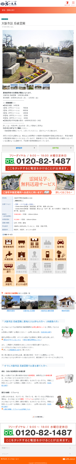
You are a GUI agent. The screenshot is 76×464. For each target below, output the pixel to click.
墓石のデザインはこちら (12, 340)
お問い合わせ (70, 459)
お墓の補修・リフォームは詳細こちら (16, 409)
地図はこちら (19, 200)
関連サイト (6, 448)
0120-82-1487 (46, 332)
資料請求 (19, 148)
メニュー (5, 454)
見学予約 (55, 148)
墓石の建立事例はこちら (32, 340)
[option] (10, 303)
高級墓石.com (15, 350)
